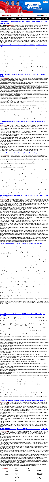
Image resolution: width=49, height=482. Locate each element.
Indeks (16, 480)
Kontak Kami (39, 474)
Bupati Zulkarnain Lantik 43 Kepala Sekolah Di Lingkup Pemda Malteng (21, 243)
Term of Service (40, 473)
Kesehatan (44, 18)
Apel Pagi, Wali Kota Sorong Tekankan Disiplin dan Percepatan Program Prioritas (24, 429)
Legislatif (38, 18)
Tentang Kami (40, 470)
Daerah (19, 18)
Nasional (7, 18)
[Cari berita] (24, 16)
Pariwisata (17, 477)
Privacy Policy (39, 476)
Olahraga (16, 476)
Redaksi (38, 480)
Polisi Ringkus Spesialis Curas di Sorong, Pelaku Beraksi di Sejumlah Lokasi (22, 152)
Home (2, 18)
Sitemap (38, 477)
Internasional (13, 18)
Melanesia (24, 18)
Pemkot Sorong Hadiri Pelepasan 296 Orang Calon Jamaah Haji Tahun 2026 (22, 400)
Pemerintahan (31, 18)
